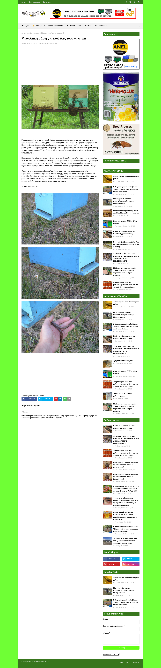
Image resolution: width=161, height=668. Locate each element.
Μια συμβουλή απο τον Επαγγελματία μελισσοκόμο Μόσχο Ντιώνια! (123, 201)
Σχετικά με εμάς (35, 2)
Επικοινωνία (47, 2)
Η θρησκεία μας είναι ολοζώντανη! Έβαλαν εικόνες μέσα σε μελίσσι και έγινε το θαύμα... (126, 189)
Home (121, 663)
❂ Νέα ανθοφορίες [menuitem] (55, 26)
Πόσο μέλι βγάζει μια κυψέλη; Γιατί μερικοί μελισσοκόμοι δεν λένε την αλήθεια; (126, 244)
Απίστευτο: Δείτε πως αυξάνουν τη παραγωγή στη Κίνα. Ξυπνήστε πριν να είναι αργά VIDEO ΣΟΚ (126, 488)
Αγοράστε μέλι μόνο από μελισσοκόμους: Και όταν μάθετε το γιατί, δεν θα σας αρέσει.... (125, 284)
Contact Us (135, 663)
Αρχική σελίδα (27, 33)
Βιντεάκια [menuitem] (71, 26)
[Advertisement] (60, 65)
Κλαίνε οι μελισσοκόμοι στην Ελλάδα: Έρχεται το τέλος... (124, 232)
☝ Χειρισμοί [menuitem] (38, 26)
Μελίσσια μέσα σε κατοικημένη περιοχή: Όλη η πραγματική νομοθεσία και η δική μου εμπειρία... (124, 271)
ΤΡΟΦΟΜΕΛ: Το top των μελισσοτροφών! (122, 394)
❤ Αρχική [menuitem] (25, 26)
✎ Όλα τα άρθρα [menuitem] (84, 26)
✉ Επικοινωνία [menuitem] (101, 26)
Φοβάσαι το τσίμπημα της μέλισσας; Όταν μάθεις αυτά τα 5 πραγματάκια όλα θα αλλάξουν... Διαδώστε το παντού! (125, 501)
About (127, 663)
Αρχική (24, 2)
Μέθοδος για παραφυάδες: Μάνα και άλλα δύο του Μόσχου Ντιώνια (126, 212)
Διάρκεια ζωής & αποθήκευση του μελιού (126, 177)
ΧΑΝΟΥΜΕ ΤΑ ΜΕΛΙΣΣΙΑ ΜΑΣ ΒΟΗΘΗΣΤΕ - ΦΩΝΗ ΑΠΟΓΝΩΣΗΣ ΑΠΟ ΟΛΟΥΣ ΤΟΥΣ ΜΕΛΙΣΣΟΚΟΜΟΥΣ (126, 257)
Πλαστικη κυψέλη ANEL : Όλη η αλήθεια (125, 222)
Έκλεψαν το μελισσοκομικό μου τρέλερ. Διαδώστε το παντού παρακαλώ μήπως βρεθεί (125, 540)
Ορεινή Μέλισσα (29, 43)
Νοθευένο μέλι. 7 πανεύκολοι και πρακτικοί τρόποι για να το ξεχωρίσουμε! (125, 464)
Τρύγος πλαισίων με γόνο (123, 361)
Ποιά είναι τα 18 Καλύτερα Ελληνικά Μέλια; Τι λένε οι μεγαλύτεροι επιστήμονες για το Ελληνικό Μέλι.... (125, 516)
